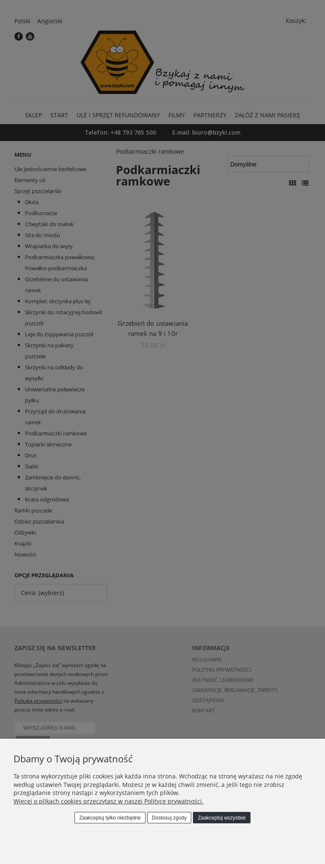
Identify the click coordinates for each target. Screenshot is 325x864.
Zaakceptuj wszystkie (221, 818)
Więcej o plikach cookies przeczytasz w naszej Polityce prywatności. (109, 801)
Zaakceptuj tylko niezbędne (109, 818)
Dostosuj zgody (169, 818)
